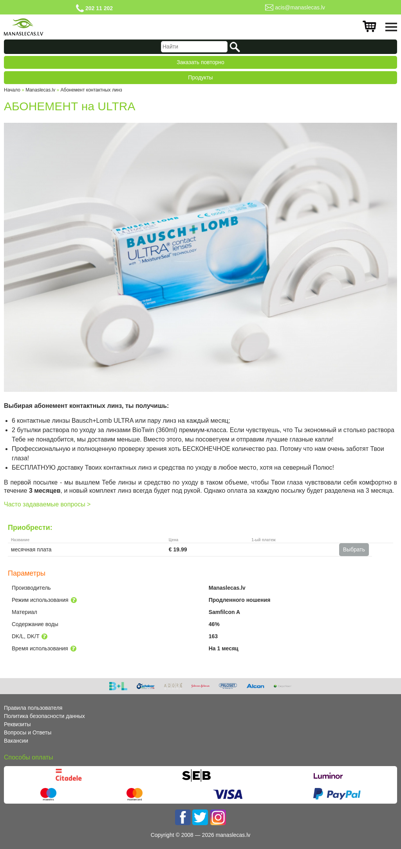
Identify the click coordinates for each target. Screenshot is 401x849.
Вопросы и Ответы (27, 732)
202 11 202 (99, 8)
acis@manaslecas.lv (300, 7)
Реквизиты (17, 724)
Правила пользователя (33, 708)
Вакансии (16, 741)
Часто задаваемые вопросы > (47, 504)
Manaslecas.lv (40, 90)
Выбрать (354, 549)
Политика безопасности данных (44, 716)
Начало (12, 90)
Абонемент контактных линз (91, 90)
